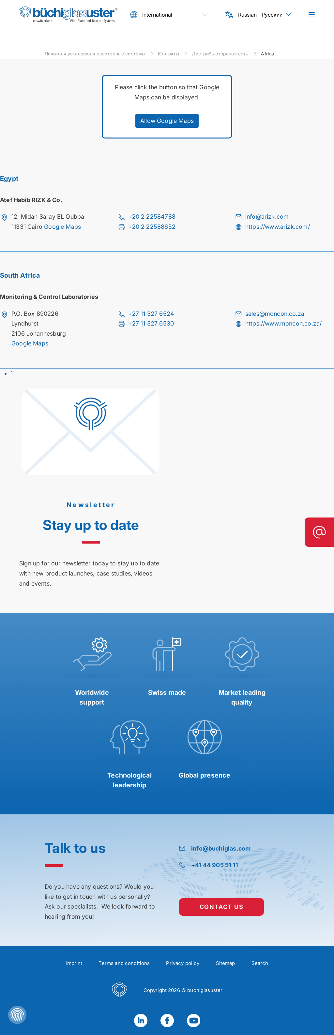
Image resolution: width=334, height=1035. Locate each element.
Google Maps (62, 226)
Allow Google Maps (167, 120)
